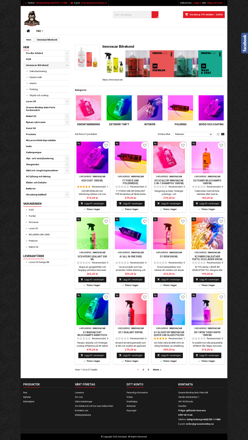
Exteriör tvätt (36, 77)
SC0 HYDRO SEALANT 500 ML (92, 258)
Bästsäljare (28, 401)
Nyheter (27, 397)
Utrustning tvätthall (36, 194)
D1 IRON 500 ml (169, 256)
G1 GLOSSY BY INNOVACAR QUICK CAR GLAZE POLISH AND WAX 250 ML (169, 335)
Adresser (131, 406)
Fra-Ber (32, 216)
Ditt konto (135, 384)
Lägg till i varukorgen (92, 203)
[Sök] (135, 14)
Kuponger (131, 410)
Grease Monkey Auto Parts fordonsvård (40, 108)
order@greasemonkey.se (94, 3)
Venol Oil (31, 128)
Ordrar (130, 397)
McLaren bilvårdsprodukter (41, 140)
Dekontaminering (38, 71)
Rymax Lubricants (35, 122)
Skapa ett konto (215, 3)
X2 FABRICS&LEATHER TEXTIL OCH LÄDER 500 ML (207, 258)
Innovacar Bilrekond (37, 65)
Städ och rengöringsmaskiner (42, 170)
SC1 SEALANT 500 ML (130, 332)
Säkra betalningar (83, 401)
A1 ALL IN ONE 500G (131, 256)
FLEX (28, 59)
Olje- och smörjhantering (40, 158)
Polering (34, 89)
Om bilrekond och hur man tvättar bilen (94, 406)
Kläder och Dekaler (36, 182)
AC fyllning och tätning (38, 176)
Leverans (79, 392)
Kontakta (185, 384)
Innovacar (33, 222)
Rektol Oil (31, 116)
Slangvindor (32, 164)
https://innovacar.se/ (112, 79)
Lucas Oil (31, 101)
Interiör (33, 83)
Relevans (194, 134)
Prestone (31, 134)
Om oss (79, 397)
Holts (29, 146)
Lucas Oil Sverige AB (38, 262)
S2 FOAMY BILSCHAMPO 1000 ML (207, 182)
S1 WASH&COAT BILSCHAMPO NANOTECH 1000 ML (92, 335)
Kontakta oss (81, 410)
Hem (26, 47)
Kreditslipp (132, 401)
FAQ (38, 31)
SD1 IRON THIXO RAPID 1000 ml (207, 333)
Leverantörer (33, 256)
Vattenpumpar (34, 152)
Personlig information (137, 392)
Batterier (31, 188)
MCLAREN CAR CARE (39, 234)
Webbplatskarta (83, 415)
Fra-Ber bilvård (34, 53)
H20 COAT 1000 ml (92, 180)
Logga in (197, 3)
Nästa (157, 369)
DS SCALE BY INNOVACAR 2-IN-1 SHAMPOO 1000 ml (169, 182)
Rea (25, 392)
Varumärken (32, 203)
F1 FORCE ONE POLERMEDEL (130, 182)
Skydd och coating (39, 95)
